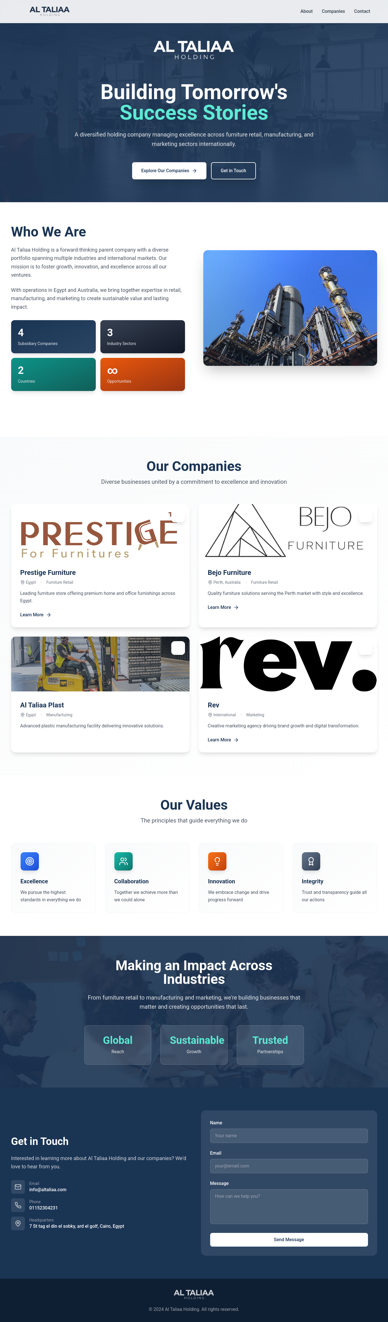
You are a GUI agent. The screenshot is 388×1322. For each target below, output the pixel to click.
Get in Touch (233, 170)
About (307, 11)
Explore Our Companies (169, 171)
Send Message (289, 1239)
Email (216, 1153)
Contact (362, 11)
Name (216, 1123)
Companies (333, 11)
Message (219, 1183)
